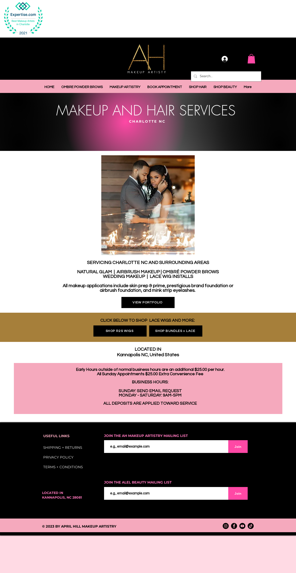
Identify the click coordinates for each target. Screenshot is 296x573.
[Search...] (225, 76)
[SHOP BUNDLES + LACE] (175, 331)
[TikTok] (251, 526)
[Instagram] (226, 526)
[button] (251, 59)
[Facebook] (234, 526)
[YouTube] (242, 526)
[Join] (238, 446)
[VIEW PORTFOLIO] (148, 302)
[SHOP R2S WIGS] (120, 331)
